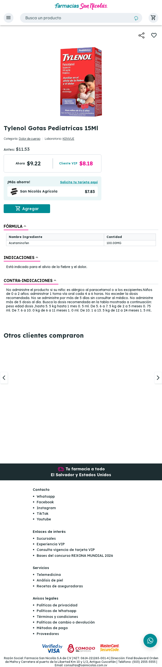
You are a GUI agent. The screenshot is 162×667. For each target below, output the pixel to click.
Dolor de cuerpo (29, 138)
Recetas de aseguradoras (60, 586)
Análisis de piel (50, 580)
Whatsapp (46, 496)
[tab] (16, 226)
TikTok (42, 513)
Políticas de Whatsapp (56, 611)
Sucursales (46, 538)
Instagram (46, 508)
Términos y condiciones (57, 616)
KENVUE (68, 138)
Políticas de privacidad (57, 605)
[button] (8, 18)
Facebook (45, 502)
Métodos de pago (52, 628)
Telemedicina (49, 574)
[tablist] (81, 268)
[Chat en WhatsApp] (150, 640)
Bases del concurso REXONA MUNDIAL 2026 (75, 555)
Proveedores (48, 634)
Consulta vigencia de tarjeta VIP (66, 550)
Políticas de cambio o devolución (66, 622)
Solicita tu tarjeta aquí (79, 182)
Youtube (44, 519)
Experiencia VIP (51, 544)
